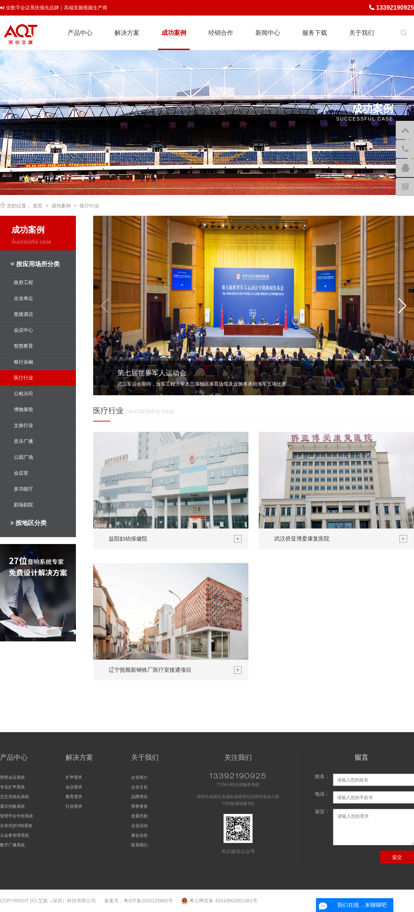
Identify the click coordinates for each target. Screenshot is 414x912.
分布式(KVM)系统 (16, 825)
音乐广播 (23, 441)
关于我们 (361, 32)
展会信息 (139, 835)
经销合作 (220, 32)
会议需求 (74, 787)
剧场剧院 (23, 504)
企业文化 (139, 787)
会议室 (21, 473)
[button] (402, 305)
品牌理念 (139, 796)
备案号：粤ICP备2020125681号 (138, 900)
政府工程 (23, 282)
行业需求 (74, 806)
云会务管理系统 (14, 835)
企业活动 (139, 825)
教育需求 (74, 796)
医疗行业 (89, 205)
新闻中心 (267, 32)
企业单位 (23, 298)
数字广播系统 (12, 845)
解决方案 (127, 32)
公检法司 (23, 393)
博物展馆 (23, 409)
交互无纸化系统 (14, 796)
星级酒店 (23, 314)
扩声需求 (74, 777)
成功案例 (173, 32)
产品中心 (80, 32)
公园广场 (23, 457)
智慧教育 (23, 346)
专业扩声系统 (12, 787)
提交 (397, 857)
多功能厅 (23, 489)
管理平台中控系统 (16, 816)
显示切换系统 (12, 806)
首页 (37, 205)
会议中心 (23, 330)
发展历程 (139, 816)
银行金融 (23, 362)
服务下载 (314, 32)
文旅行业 (23, 425)
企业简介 (139, 777)
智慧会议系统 (12, 777)
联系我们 (139, 845)
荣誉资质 (139, 806)
